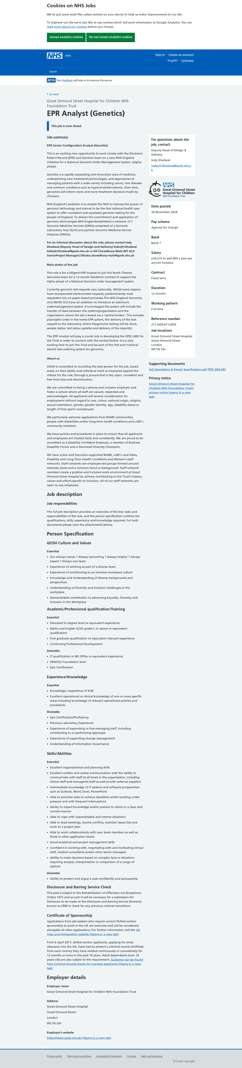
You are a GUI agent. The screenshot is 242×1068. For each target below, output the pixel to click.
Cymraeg (187, 60)
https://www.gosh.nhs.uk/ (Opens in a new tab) (79, 1038)
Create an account (181, 54)
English (172, 60)
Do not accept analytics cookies (110, 37)
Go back (53, 94)
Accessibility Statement (109, 1056)
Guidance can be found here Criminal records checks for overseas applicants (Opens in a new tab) (95, 964)
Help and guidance (152, 1056)
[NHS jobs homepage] (59, 56)
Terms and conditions (79, 1056)
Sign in (160, 54)
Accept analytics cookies (66, 37)
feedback (67, 80)
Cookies (131, 1056)
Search (53, 71)
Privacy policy (54, 1056)
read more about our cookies (67, 27)
